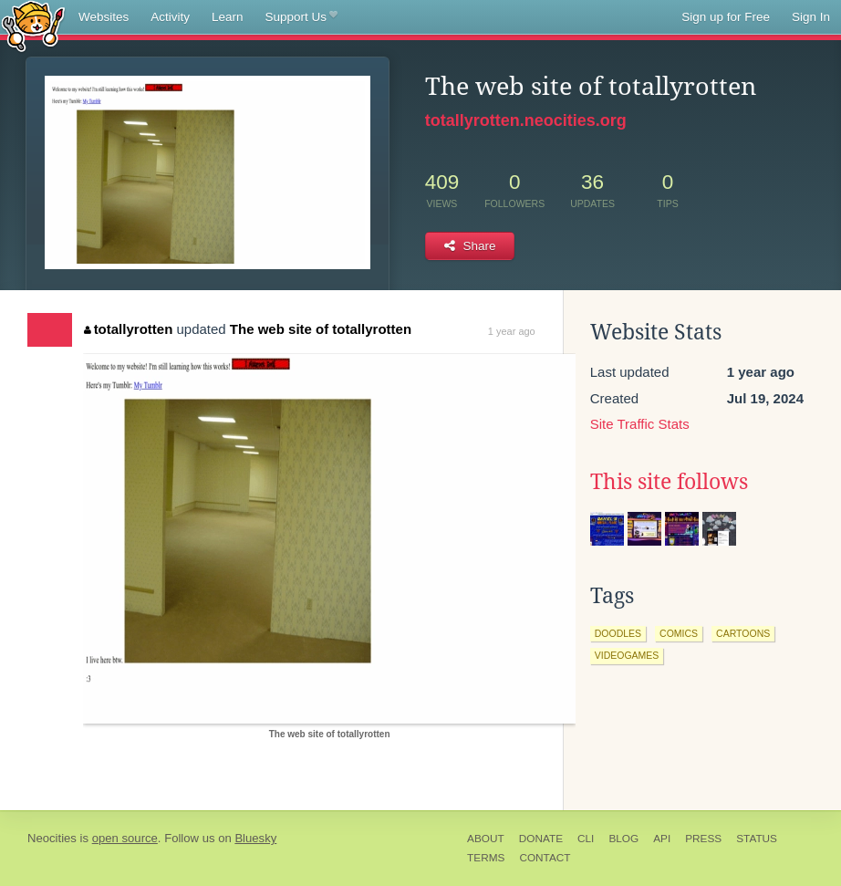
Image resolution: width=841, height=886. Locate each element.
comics (678, 633)
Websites (103, 17)
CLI (585, 838)
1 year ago (511, 331)
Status (756, 838)
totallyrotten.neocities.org (526, 120)
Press (703, 838)
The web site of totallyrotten (320, 329)
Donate (541, 838)
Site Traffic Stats (640, 424)
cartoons (743, 633)
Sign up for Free (725, 17)
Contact (544, 857)
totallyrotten (128, 329)
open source (125, 838)
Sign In (811, 17)
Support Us (301, 17)
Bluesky (255, 838)
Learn (228, 17)
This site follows (669, 482)
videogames (627, 655)
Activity (170, 17)
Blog (623, 838)
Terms (485, 857)
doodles (618, 633)
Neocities (52, 838)
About (485, 838)
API (661, 838)
